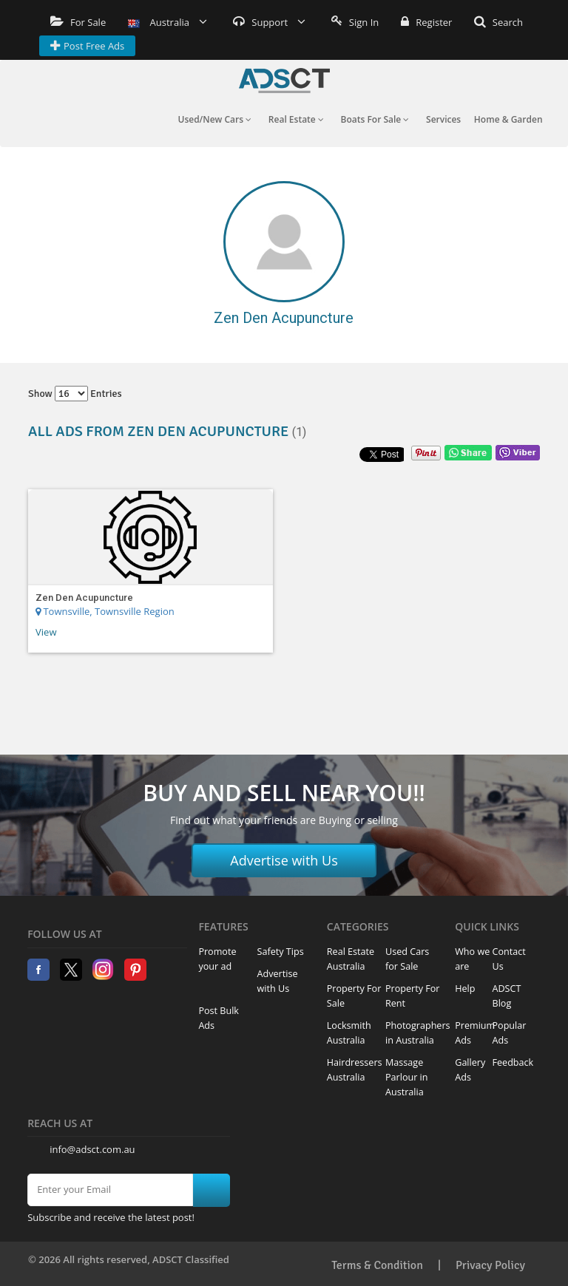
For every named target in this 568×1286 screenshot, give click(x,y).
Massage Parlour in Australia (406, 1077)
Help (465, 988)
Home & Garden (508, 119)
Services (443, 119)
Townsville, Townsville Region (105, 611)
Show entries (75, 393)
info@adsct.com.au (92, 1149)
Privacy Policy (490, 1265)
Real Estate (296, 119)
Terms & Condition (377, 1265)
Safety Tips (280, 951)
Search (498, 22)
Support (269, 22)
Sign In (355, 22)
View (46, 632)
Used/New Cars (214, 119)
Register (426, 22)
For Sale (78, 22)
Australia (167, 22)
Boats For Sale (375, 119)
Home (284, 80)
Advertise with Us (284, 860)
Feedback (513, 1062)
